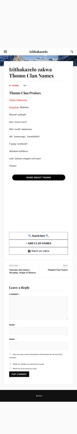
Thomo (12, 100)
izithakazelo (38, 51)
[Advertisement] (24, 24)
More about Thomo (38, 177)
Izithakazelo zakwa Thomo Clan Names (31, 72)
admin (15, 86)
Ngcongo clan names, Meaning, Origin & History (22, 271)
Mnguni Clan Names (58, 269)
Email (12, 339)
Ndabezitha (21, 100)
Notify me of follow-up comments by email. (28, 364)
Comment (14, 294)
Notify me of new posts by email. (25, 369)
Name (12, 325)
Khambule (14, 107)
